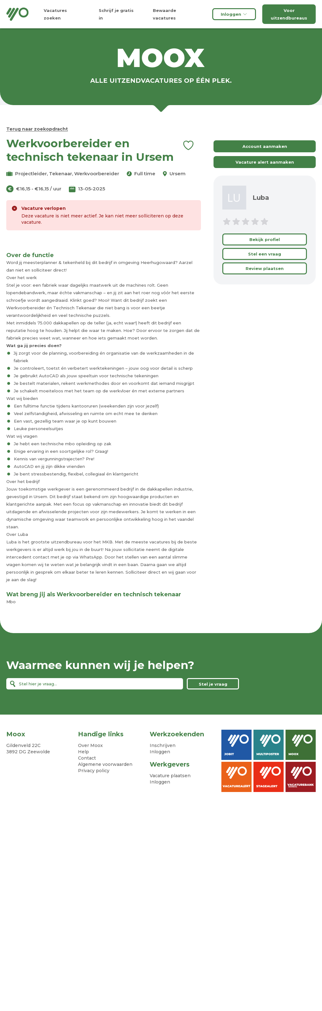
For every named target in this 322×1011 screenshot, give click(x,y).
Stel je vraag (213, 684)
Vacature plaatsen (170, 775)
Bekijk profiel (264, 239)
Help (83, 752)
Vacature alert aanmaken (265, 162)
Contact (87, 758)
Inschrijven (162, 745)
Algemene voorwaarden (105, 764)
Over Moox (90, 745)
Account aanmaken (264, 146)
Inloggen (234, 14)
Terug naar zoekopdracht (37, 129)
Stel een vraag (264, 253)
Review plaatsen (265, 268)
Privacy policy (93, 770)
